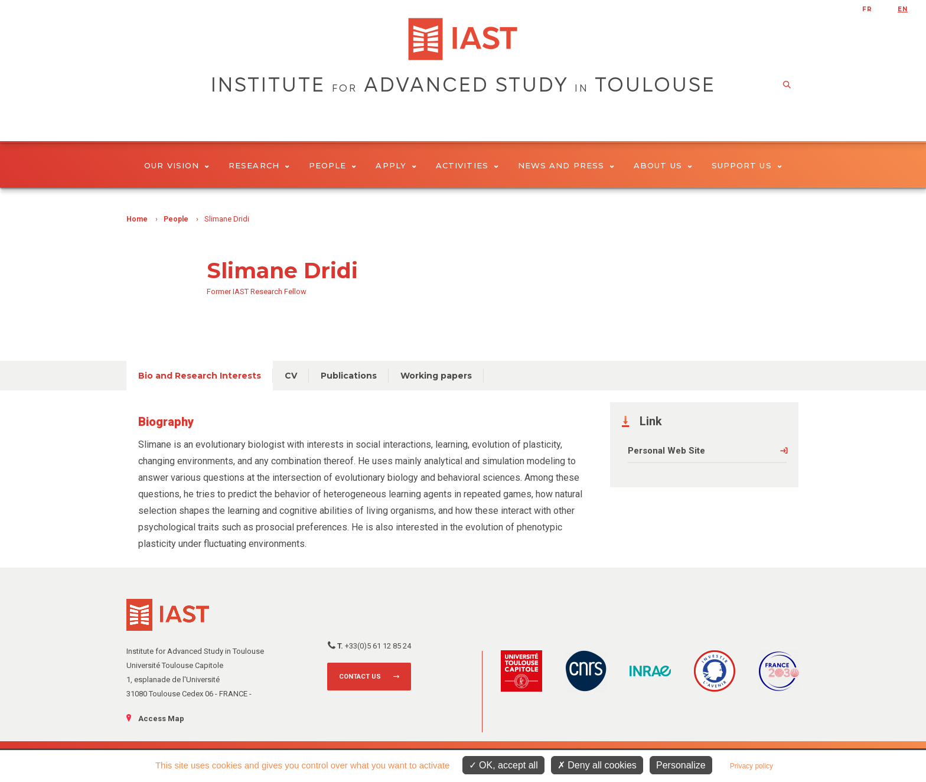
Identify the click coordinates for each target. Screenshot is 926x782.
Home (137, 219)
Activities (467, 165)
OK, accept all (503, 765)
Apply (396, 165)
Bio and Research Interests (199, 375)
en (903, 9)
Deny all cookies (597, 765)
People (333, 165)
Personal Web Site (666, 450)
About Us (663, 165)
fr (867, 9)
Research (259, 165)
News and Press (566, 165)
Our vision (176, 165)
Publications (349, 375)
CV (291, 375)
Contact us (360, 676)
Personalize (681, 765)
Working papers (436, 375)
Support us (747, 165)
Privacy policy (751, 766)
